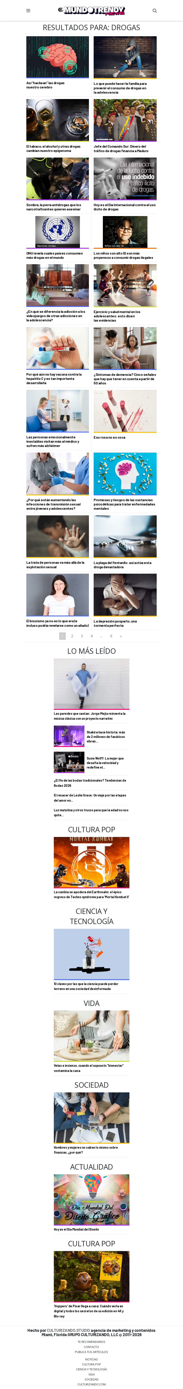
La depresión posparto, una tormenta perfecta (115, 623)
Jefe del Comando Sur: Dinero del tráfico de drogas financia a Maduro (121, 148)
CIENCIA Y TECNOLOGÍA (91, 1369)
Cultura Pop (91, 1364)
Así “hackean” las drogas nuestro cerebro (45, 85)
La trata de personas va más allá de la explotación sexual (55, 564)
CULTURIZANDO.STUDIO (68, 1330)
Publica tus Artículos (91, 1352)
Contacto (91, 1347)
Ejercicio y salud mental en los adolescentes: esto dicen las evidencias (117, 315)
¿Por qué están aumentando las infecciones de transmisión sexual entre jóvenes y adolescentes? (53, 504)
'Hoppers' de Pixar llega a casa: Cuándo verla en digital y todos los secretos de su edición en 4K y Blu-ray (89, 1311)
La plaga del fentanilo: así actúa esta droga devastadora (122, 564)
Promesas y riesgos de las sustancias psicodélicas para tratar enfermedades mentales (124, 504)
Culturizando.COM (91, 1384)
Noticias (91, 1359)
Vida (91, 1374)
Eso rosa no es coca (109, 437)
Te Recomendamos (91, 1342)
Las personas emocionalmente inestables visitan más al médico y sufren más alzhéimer (52, 441)
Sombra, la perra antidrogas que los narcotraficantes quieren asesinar (53, 207)
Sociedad (92, 1379)
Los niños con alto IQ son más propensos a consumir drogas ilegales (123, 255)
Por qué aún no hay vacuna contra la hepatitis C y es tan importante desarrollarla (54, 378)
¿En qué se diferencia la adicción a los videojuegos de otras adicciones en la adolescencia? (55, 315)
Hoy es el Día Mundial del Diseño (76, 1229)
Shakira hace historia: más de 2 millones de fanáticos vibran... (106, 736)
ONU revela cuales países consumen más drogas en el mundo (54, 255)
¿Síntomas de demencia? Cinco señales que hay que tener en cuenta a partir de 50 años (125, 378)
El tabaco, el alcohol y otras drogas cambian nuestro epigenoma (53, 148)
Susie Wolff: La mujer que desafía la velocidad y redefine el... (105, 762)
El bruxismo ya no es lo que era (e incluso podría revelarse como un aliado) (57, 623)
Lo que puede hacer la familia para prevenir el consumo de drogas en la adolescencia (120, 87)
